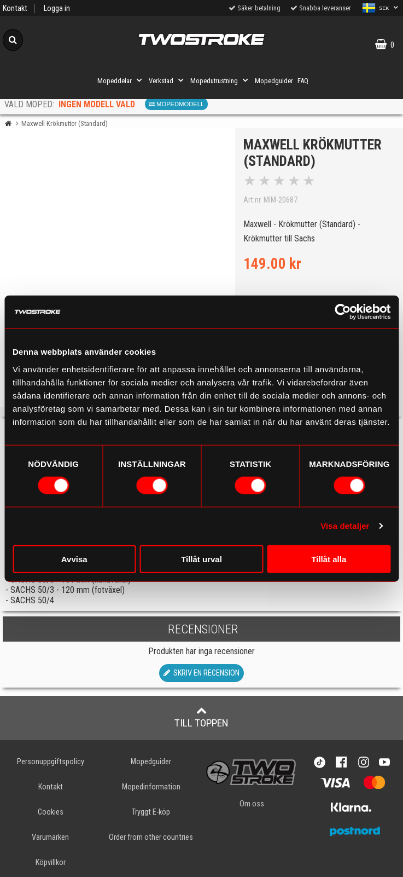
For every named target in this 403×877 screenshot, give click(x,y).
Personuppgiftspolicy (50, 761)
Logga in (57, 8)
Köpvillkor (51, 862)
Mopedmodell (176, 104)
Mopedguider (274, 81)
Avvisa (74, 558)
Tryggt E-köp (151, 812)
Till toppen (201, 717)
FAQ (302, 81)
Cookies (50, 812)
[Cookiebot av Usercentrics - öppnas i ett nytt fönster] (342, 312)
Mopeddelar (120, 80)
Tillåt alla (328, 558)
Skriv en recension (201, 673)
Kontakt (15, 8)
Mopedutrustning (220, 80)
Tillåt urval (201, 558)
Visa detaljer (344, 525)
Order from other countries (151, 837)
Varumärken (50, 837)
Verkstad (167, 80)
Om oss (252, 804)
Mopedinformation (151, 787)
